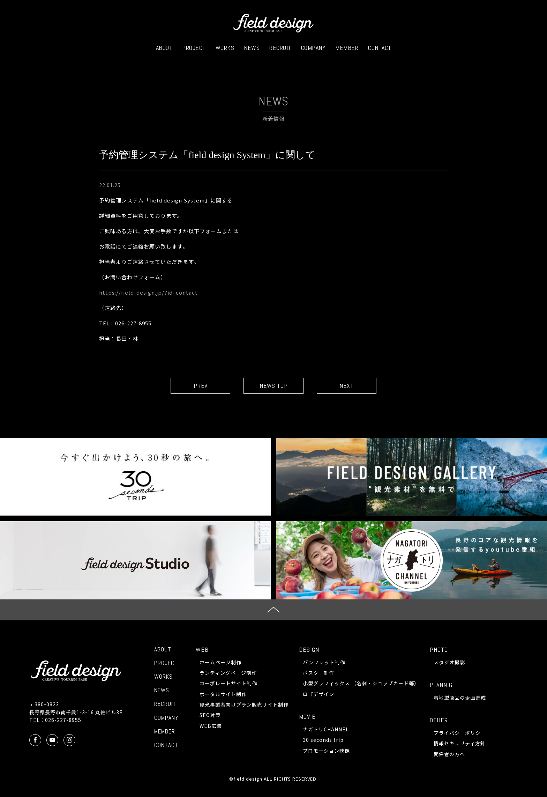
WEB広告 (211, 726)
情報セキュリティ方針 (460, 743)
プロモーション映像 (326, 750)
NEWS (252, 48)
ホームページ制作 (220, 662)
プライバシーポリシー (460, 733)
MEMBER (346, 48)
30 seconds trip (323, 740)
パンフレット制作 (324, 662)
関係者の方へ (449, 754)
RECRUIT (280, 48)
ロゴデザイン (318, 694)
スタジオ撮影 (449, 662)
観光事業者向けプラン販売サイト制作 (244, 704)
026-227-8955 (63, 720)
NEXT (350, 386)
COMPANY (313, 48)
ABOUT (164, 48)
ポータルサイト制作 (223, 694)
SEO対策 (210, 715)
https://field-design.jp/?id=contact (148, 292)
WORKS (225, 48)
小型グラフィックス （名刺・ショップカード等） (361, 683)
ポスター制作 (318, 673)
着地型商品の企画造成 (460, 697)
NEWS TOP (273, 386)
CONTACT (379, 48)
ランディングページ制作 (228, 673)
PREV (197, 386)
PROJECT (194, 48)
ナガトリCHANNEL (326, 729)
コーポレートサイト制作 (228, 683)
